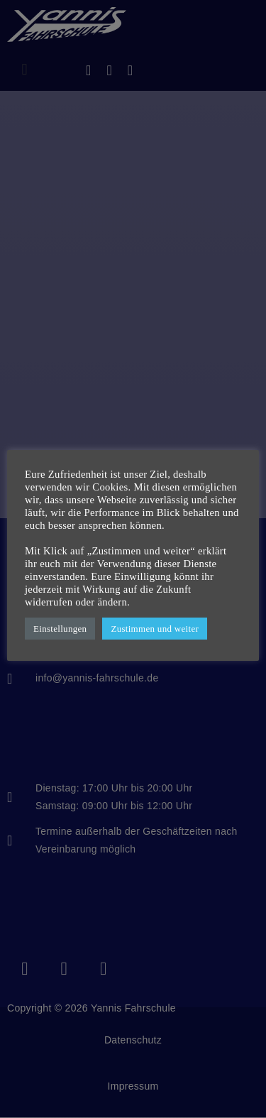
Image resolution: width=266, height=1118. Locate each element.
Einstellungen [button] (60, 628)
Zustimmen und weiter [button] (155, 628)
